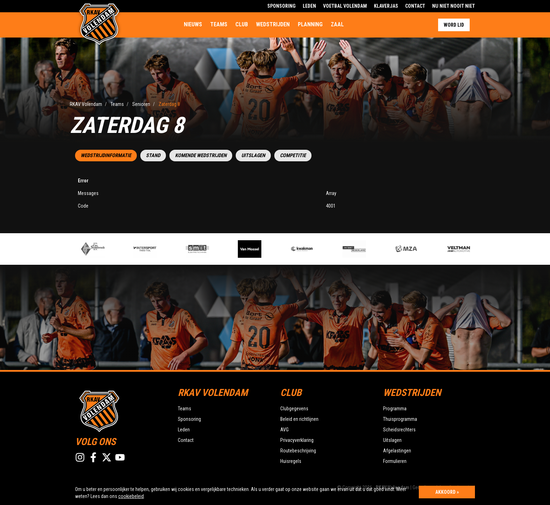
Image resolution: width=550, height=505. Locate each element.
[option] (208, 249)
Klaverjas (386, 6)
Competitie (293, 156)
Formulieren (395, 461)
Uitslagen (253, 156)
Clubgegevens (294, 408)
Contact (415, 6)
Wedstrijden (273, 24)
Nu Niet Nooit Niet (453, 6)
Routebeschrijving (298, 450)
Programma (395, 408)
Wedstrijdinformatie (106, 156)
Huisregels (290, 461)
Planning (310, 24)
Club (241, 24)
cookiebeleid (131, 496)
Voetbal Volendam (345, 6)
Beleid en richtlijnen (299, 419)
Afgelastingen (397, 450)
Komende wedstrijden (201, 156)
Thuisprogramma (400, 419)
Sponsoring (281, 6)
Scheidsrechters (399, 429)
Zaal (337, 24)
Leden (309, 6)
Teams (218, 24)
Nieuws (193, 24)
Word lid (454, 25)
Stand (153, 156)
